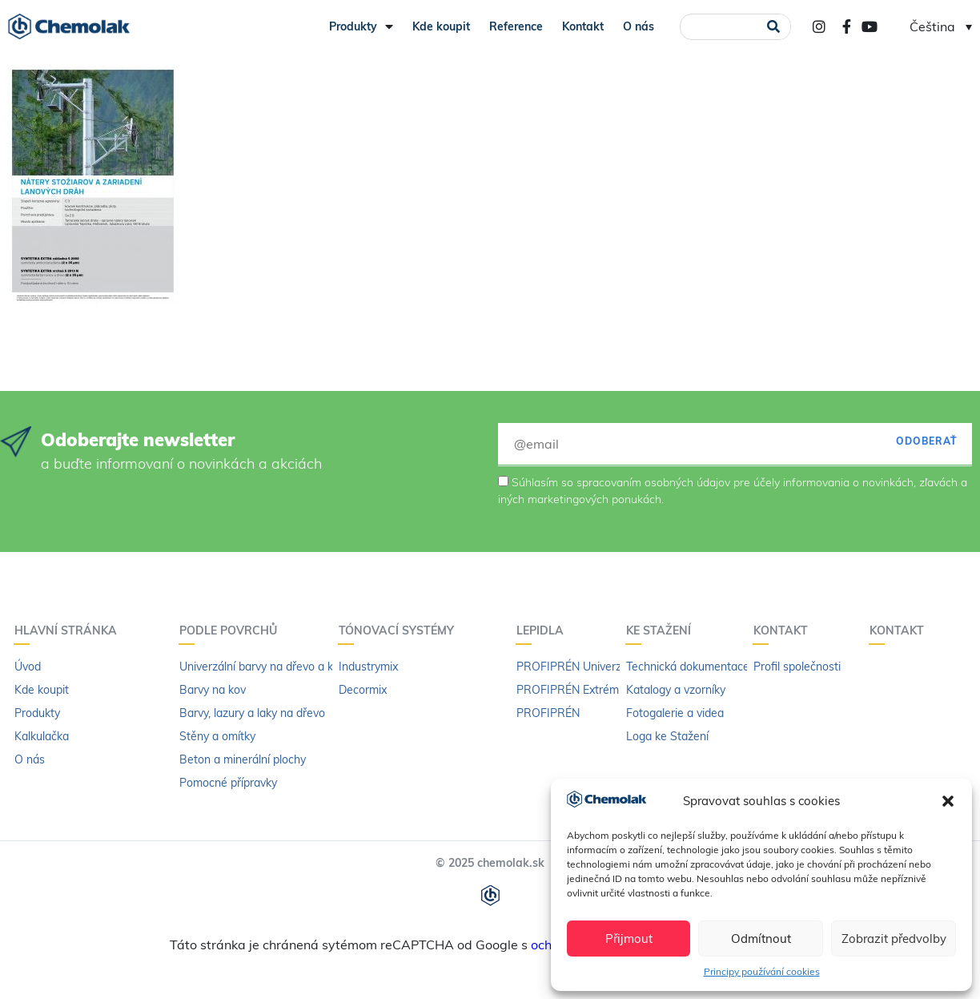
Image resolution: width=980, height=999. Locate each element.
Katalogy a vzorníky (675, 690)
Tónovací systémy (400, 630)
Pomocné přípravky (228, 782)
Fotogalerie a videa (675, 713)
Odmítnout (761, 938)
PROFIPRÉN (548, 713)
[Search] (774, 26)
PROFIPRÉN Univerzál (573, 666)
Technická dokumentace (687, 666)
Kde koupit (441, 26)
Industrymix (368, 666)
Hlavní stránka (69, 630)
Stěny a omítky (217, 736)
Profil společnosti (797, 666)
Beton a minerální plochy (242, 759)
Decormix (363, 690)
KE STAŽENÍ (662, 630)
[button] (948, 801)
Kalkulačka (41, 736)
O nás (638, 26)
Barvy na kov (212, 690)
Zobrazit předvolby (893, 938)
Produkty (361, 26)
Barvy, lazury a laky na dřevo (252, 713)
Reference (516, 26)
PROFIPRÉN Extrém (567, 690)
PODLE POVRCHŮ (232, 630)
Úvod (27, 666)
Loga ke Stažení (667, 736)
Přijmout (629, 938)
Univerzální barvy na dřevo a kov (262, 666)
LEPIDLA (544, 630)
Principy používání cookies (762, 971)
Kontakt (583, 26)
